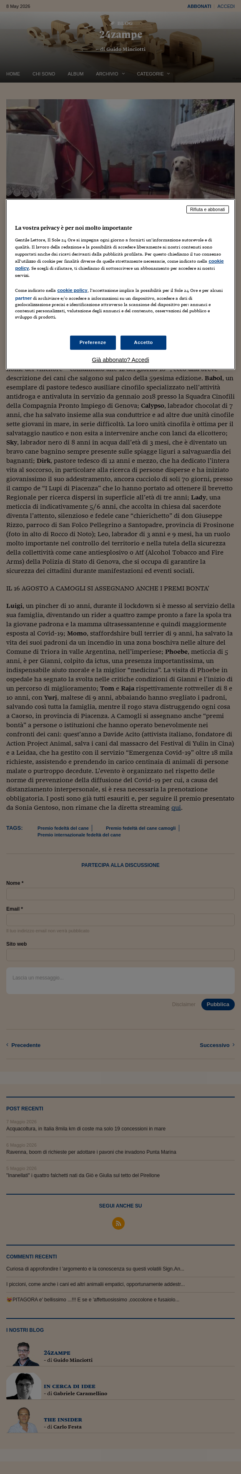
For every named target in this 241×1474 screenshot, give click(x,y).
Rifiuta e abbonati (207, 209)
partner (23, 298)
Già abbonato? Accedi (120, 359)
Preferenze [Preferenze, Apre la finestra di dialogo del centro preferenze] (93, 341)
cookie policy (72, 290)
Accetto (143, 341)
